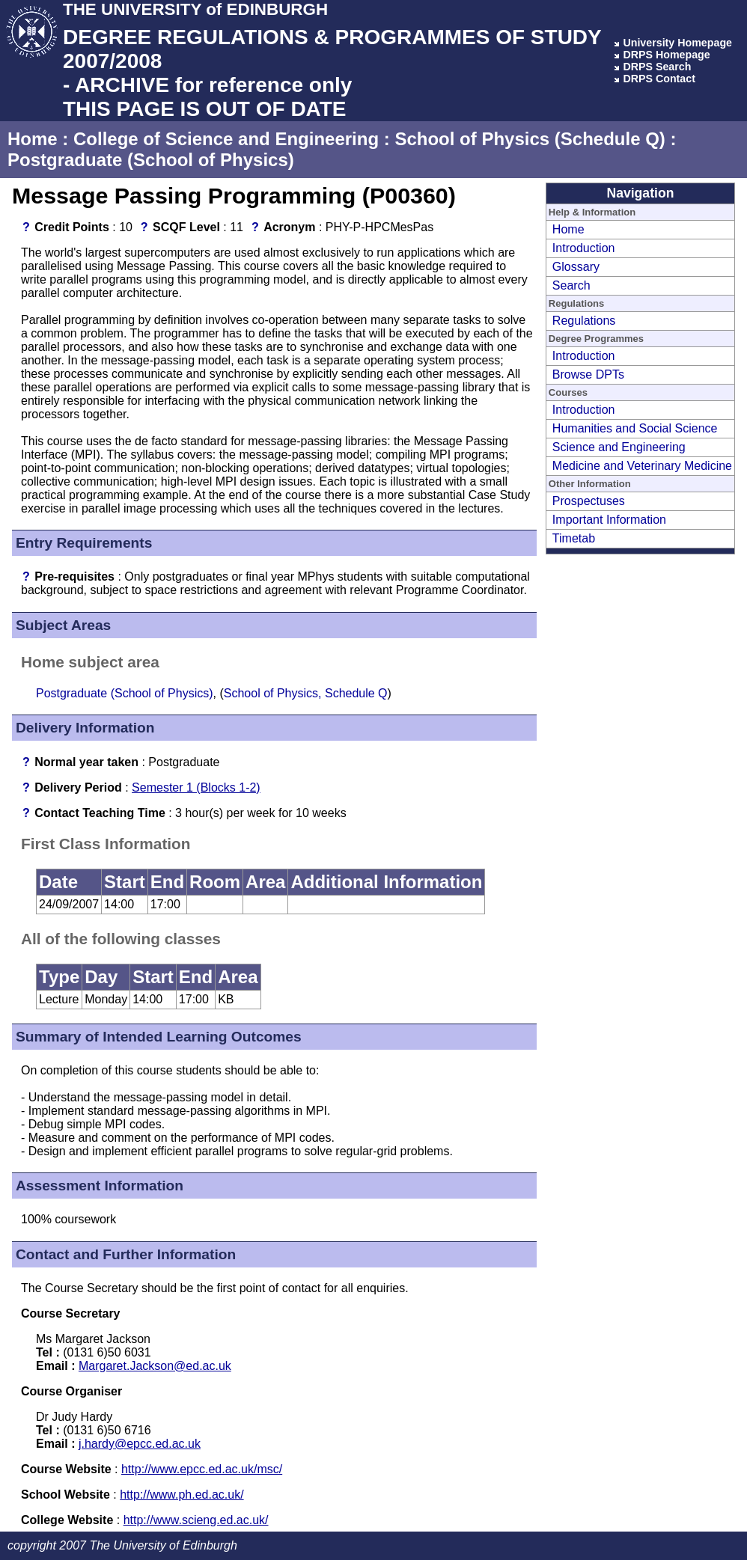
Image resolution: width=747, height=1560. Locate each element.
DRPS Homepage (666, 55)
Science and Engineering (619, 447)
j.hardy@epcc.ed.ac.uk (140, 1443)
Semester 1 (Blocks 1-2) (196, 787)
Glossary (576, 266)
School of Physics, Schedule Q (306, 693)
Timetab (573, 538)
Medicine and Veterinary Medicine (642, 465)
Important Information (609, 519)
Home (32, 139)
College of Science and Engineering (226, 139)
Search (571, 285)
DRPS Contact (659, 79)
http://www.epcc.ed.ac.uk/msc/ (201, 1469)
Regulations (584, 320)
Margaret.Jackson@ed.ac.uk (155, 1365)
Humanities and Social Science (635, 428)
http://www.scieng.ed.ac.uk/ (196, 1520)
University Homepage (677, 43)
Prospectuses (588, 501)
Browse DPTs (588, 374)
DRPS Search (657, 67)
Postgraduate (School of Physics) (150, 160)
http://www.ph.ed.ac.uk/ (181, 1494)
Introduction (583, 248)
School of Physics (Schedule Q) (529, 139)
